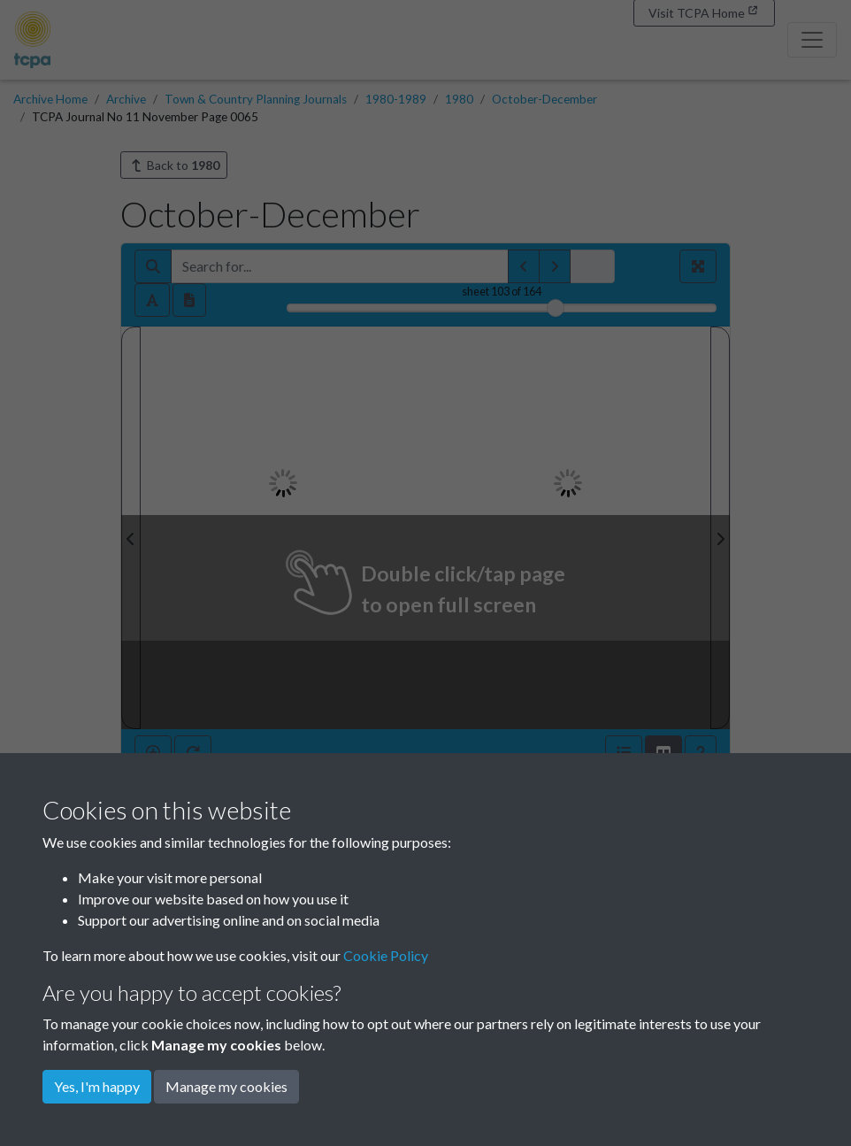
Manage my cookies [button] (226, 1086)
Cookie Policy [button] (385, 955)
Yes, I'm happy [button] (97, 1086)
